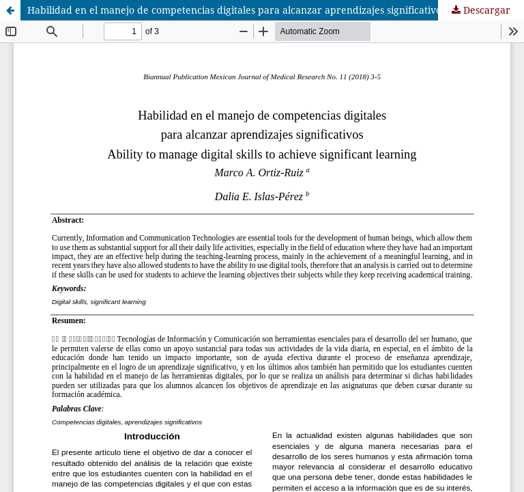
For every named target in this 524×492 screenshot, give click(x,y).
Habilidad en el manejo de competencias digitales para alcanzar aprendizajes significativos (236, 9)
